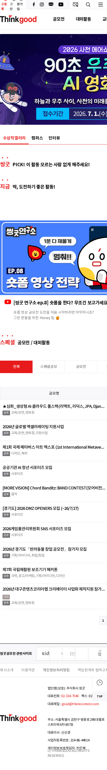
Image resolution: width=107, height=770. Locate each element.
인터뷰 (54, 138)
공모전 (58, 19)
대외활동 (83, 19)
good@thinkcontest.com (80, 704)
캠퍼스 (37, 138)
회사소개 (6, 670)
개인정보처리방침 (56, 670)
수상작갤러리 (14, 138)
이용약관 (28, 670)
